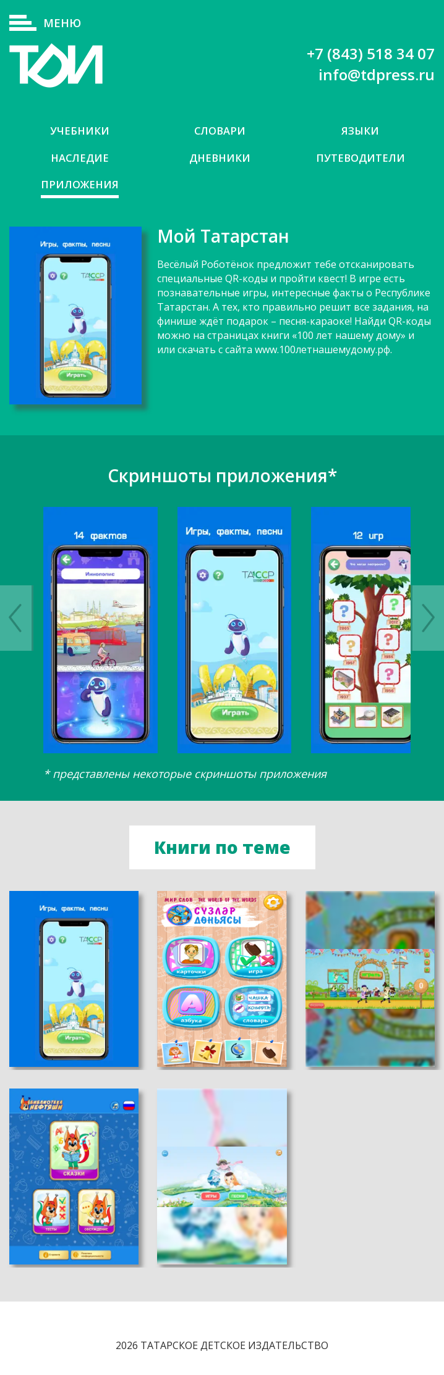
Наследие (79, 158)
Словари (220, 130)
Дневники (220, 158)
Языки (360, 130)
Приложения (79, 185)
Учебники (79, 130)
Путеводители (360, 158)
